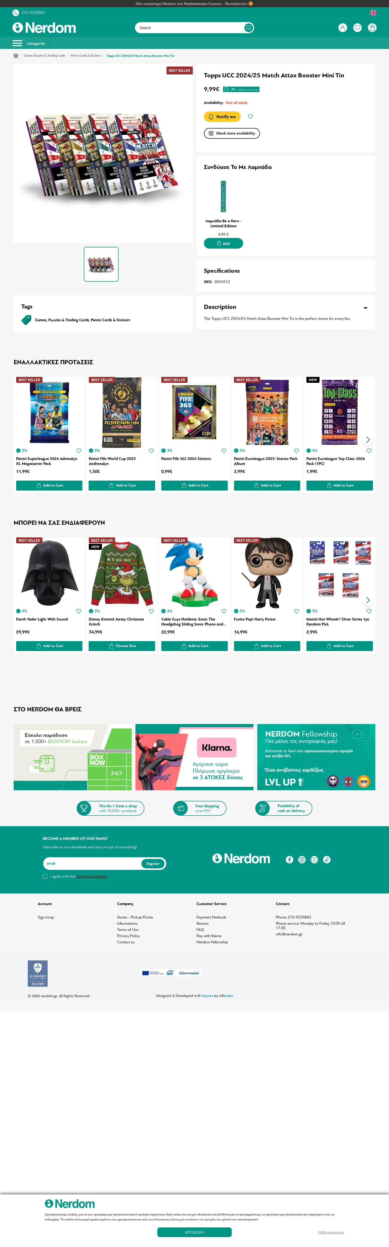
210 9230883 (33, 12)
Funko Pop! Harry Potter (256, 616)
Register (153, 861)
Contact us (125, 939)
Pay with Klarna (209, 933)
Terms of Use (127, 927)
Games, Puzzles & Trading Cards (44, 55)
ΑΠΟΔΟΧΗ (194, 1232)
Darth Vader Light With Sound (42, 616)
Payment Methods (211, 914)
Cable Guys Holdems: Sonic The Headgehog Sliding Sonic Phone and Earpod (193, 619)
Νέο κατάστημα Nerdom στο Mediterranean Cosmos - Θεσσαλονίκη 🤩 (194, 3)
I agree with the (78, 873)
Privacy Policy (128, 933)
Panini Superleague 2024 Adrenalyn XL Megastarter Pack (46, 459)
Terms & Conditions (91, 873)
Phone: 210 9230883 (293, 914)
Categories (28, 43)
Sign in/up (46, 914)
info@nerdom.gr (289, 931)
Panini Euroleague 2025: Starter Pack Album (266, 459)
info (226, 993)
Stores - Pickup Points (135, 914)
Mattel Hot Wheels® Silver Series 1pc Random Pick (338, 619)
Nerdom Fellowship (212, 939)
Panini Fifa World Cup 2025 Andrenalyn (112, 459)
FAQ (200, 927)
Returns (202, 921)
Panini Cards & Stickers (86, 55)
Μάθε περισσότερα (331, 1232)
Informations (127, 921)
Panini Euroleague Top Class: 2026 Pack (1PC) (336, 459)
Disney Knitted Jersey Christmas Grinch (116, 619)
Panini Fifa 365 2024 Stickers (186, 457)
